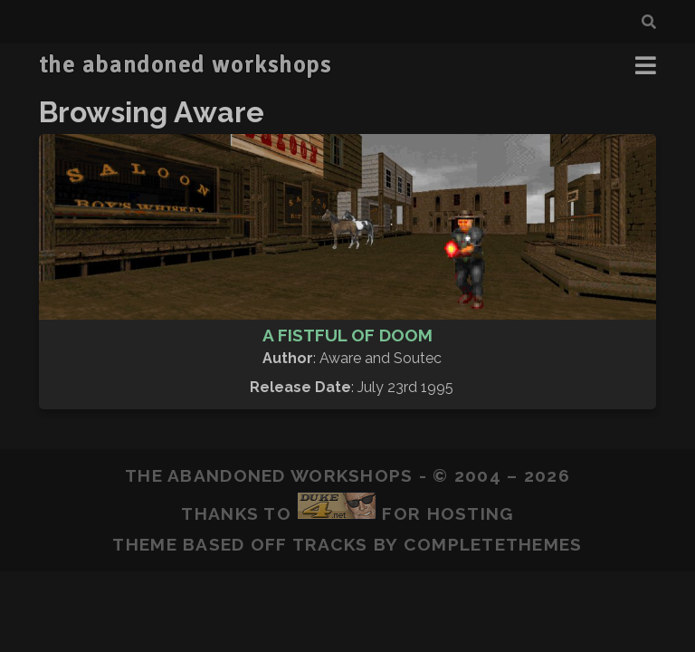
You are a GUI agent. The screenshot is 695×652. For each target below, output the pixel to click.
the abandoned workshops (185, 65)
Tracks (330, 544)
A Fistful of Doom (347, 335)
